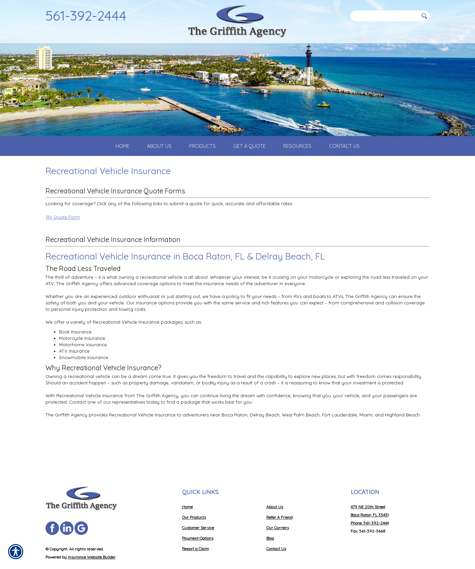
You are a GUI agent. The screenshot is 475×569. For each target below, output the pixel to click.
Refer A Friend (279, 499)
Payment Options (197, 520)
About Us (274, 489)
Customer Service (198, 510)
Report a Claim (195, 531)
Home (187, 489)
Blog (270, 520)
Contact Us (276, 531)
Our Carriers (277, 510)
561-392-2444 (86, 15)
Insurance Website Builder (92, 539)
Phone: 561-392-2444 (370, 505)
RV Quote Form (63, 233)
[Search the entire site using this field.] (384, 16)
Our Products (194, 499)
